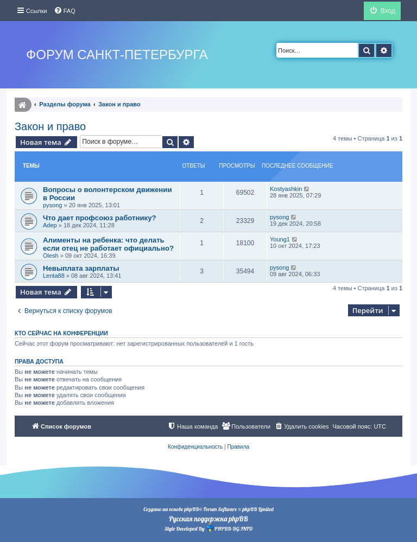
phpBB (191, 509)
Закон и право (50, 126)
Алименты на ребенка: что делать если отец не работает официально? (108, 244)
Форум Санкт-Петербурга (117, 54)
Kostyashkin (286, 189)
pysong (52, 205)
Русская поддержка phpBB (208, 518)
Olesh (51, 255)
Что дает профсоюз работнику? (99, 218)
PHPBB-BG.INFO (229, 527)
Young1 (280, 239)
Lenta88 (54, 275)
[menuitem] (64, 10)
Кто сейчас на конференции (61, 333)
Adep (50, 225)
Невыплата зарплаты (81, 268)
